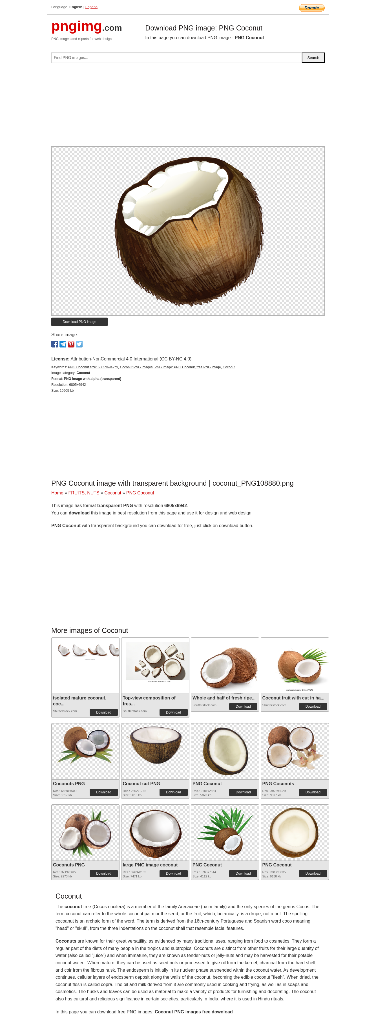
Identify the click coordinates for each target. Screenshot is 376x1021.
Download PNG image (79, 322)
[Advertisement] (188, 106)
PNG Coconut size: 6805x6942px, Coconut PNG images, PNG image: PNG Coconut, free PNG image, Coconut (151, 367)
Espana (91, 7)
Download (103, 712)
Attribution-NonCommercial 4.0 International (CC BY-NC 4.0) (130, 359)
